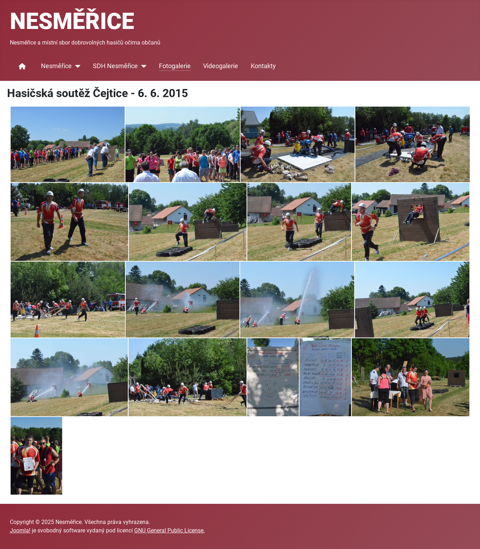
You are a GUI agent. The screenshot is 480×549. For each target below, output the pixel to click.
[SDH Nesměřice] (142, 66)
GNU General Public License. (169, 530)
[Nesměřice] (76, 66)
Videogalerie (220, 66)
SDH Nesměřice (115, 66)
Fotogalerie (175, 66)
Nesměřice (56, 66)
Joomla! (20, 530)
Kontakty (263, 66)
